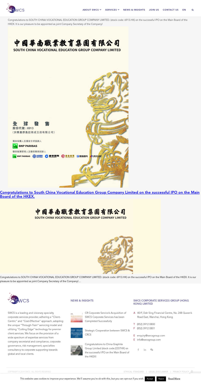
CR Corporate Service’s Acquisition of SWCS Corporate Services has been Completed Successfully (105, 317)
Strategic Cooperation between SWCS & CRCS (107, 333)
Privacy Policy (181, 372)
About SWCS (92, 9)
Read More (174, 379)
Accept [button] (150, 379)
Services (112, 9)
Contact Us (171, 10)
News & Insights (134, 10)
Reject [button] (161, 379)
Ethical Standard (134, 372)
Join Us (154, 10)
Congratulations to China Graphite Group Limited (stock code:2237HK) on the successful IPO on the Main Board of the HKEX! (107, 350)
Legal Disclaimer (158, 372)
